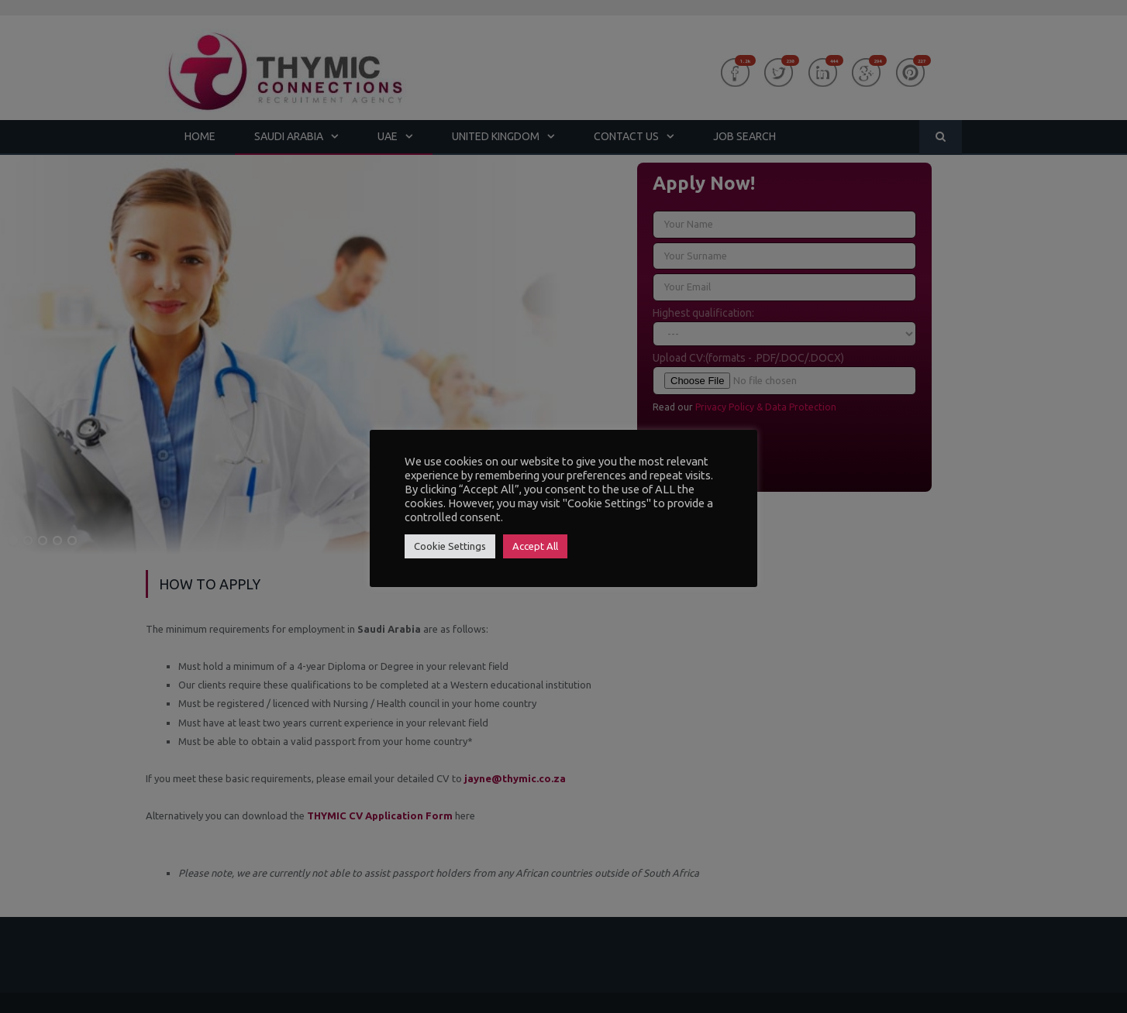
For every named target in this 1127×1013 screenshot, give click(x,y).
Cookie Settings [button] (450, 546)
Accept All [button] (535, 546)
